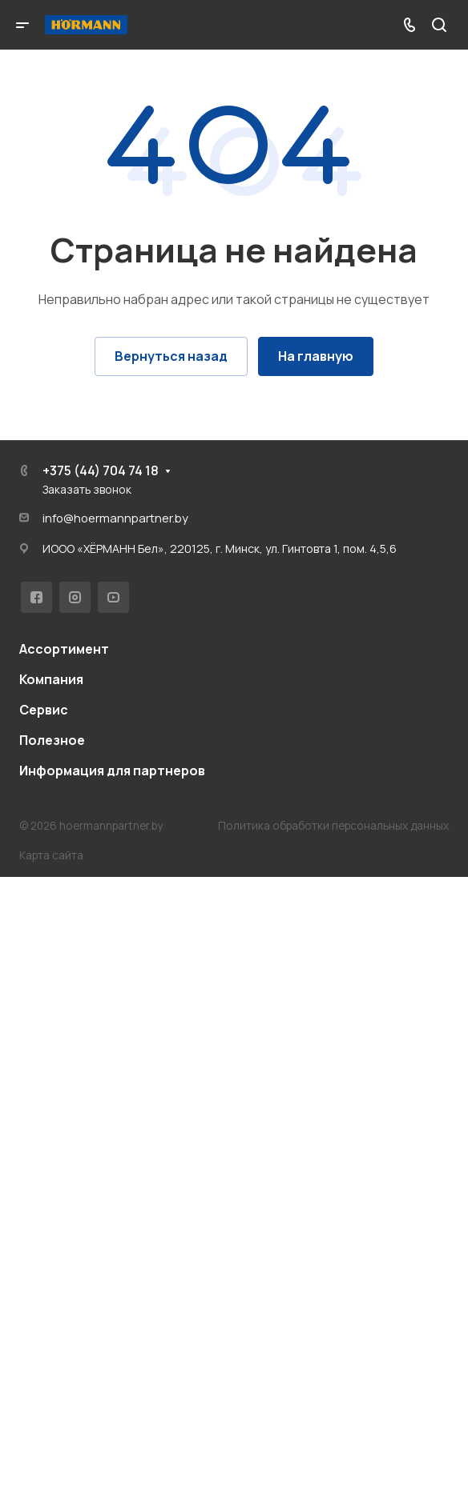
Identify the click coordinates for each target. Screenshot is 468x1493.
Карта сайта (51, 855)
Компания (51, 679)
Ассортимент (64, 649)
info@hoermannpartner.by (115, 518)
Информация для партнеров (112, 770)
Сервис (43, 709)
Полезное (52, 740)
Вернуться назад (171, 356)
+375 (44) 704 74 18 (100, 470)
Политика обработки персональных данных (333, 825)
